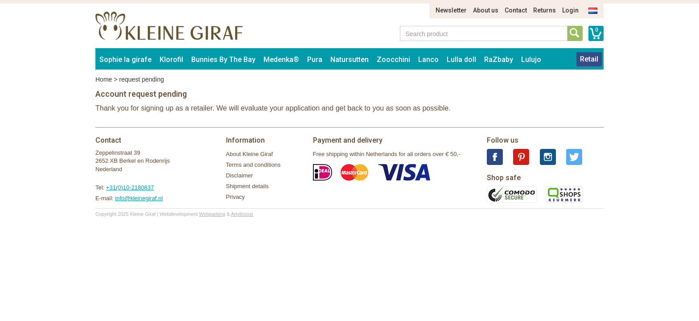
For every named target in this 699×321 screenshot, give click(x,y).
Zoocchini (393, 59)
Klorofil (171, 59)
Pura (314, 59)
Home (103, 79)
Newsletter (451, 10)
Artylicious (242, 214)
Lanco (428, 59)
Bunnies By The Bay (223, 59)
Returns (544, 10)
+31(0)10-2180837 (130, 187)
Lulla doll (461, 59)
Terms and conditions (253, 164)
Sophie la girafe (125, 59)
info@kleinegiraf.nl (139, 198)
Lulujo (531, 59)
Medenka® (281, 59)
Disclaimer (239, 175)
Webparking (212, 214)
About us (485, 10)
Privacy (235, 196)
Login (570, 10)
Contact (516, 10)
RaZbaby (498, 59)
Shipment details (247, 186)
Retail (589, 59)
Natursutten (349, 59)
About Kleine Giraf (249, 154)
